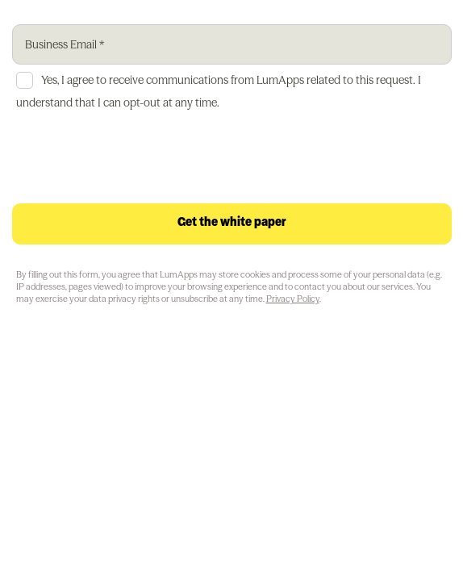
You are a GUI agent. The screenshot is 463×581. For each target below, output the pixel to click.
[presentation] (134, 161)
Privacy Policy (292, 298)
